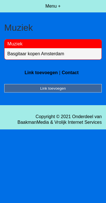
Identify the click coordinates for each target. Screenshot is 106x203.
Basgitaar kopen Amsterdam (35, 53)
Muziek (15, 44)
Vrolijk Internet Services (78, 122)
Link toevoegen (41, 72)
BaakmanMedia (33, 122)
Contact (70, 72)
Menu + (53, 6)
